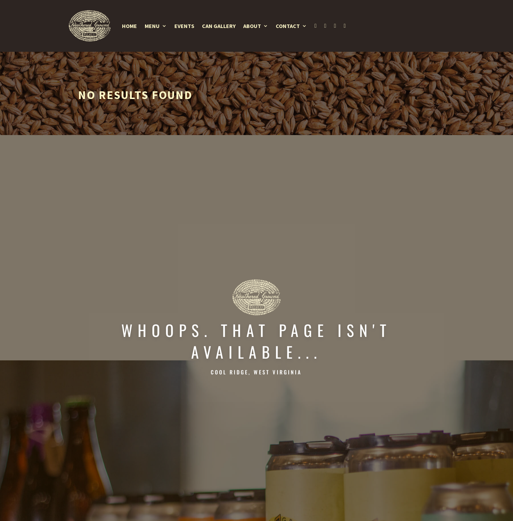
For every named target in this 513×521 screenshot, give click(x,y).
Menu (152, 25)
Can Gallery (219, 25)
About (252, 25)
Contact (288, 25)
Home (129, 25)
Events (184, 25)
